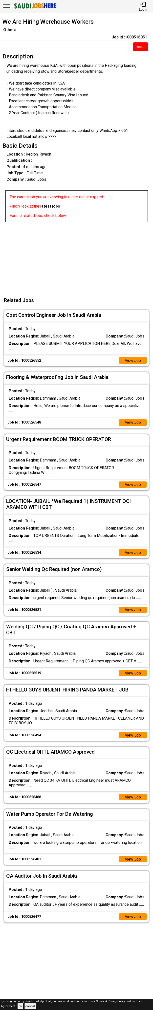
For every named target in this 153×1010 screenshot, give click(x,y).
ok (20, 1006)
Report (141, 47)
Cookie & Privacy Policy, (111, 1001)
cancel (30, 1006)
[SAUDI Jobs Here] (35, 8)
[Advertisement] (78, 256)
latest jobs (50, 206)
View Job (133, 360)
